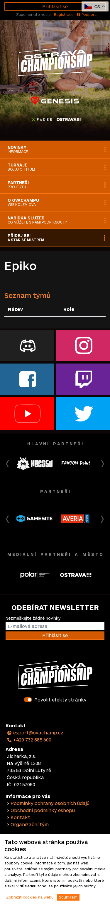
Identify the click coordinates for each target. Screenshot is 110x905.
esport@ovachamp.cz (35, 732)
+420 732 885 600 (29, 739)
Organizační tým (30, 824)
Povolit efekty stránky (60, 699)
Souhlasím (68, 897)
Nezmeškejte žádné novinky (33, 618)
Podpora (87, 14)
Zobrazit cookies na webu (30, 897)
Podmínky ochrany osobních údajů (50, 803)
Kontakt (20, 817)
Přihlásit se (55, 6)
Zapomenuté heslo (33, 14)
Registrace (64, 14)
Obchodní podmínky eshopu (43, 810)
